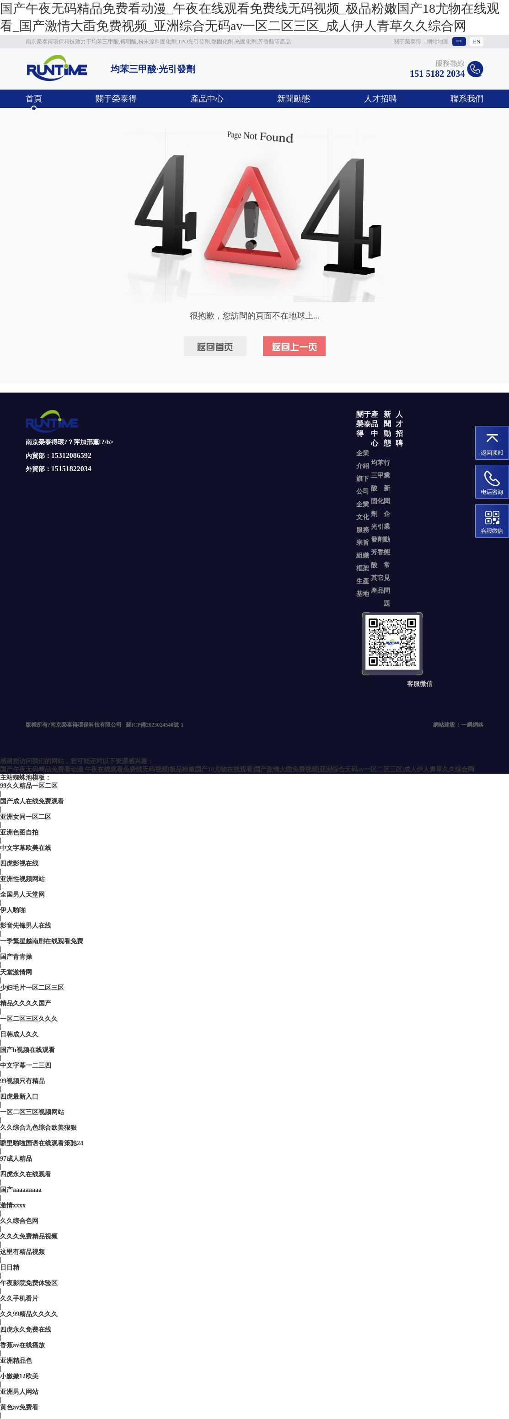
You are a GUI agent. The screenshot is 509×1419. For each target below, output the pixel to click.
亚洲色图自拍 (19, 832)
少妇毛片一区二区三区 (32, 987)
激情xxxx (13, 1205)
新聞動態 (293, 98)
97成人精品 (16, 1158)
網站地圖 (438, 41)
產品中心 (207, 98)
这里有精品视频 (22, 1252)
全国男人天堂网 (22, 894)
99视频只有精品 (22, 1081)
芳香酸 (377, 559)
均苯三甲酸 (377, 475)
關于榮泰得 (407, 41)
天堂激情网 (16, 972)
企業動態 (387, 533)
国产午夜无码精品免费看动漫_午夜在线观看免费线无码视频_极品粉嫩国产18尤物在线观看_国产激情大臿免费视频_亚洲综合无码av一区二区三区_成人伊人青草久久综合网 (249, 17)
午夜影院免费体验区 (29, 1283)
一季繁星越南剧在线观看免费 (41, 941)
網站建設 (444, 725)
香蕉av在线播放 (22, 1345)
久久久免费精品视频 (29, 1236)
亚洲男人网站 (19, 1391)
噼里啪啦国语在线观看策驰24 (41, 1143)
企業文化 (362, 511)
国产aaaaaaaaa (21, 1189)
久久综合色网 (19, 1220)
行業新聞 (387, 482)
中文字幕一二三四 (25, 1065)
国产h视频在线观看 (27, 1050)
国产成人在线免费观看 (32, 801)
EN (476, 41)
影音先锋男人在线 (25, 925)
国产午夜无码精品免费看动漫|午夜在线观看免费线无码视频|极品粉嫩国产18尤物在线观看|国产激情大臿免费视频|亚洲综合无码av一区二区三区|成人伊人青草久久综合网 (237, 769)
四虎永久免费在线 (25, 1329)
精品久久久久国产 (25, 1003)
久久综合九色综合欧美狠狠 (38, 1127)
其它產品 (377, 584)
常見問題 (387, 584)
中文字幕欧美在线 (25, 848)
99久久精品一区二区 (29, 785)
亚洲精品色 (16, 1360)
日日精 (9, 1267)
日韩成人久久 (19, 1034)
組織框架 (362, 562)
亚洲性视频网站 (22, 879)
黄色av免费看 (19, 1407)
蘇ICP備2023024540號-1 (155, 725)
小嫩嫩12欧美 (19, 1376)
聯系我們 (466, 98)
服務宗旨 (362, 536)
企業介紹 (362, 459)
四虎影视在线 (19, 863)
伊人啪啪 (13, 910)
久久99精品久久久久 (29, 1314)
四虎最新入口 (19, 1096)
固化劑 (377, 507)
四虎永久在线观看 (25, 1174)
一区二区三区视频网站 (32, 1112)
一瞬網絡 (472, 725)
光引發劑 (377, 533)
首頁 (34, 98)
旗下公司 (362, 485)
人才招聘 (380, 98)
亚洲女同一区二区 (25, 816)
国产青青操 (16, 956)
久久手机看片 (19, 1298)
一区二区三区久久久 (29, 1018)
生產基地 (362, 587)
